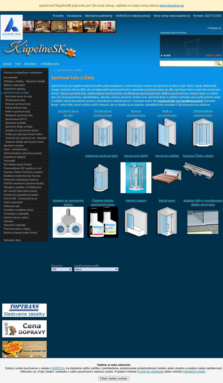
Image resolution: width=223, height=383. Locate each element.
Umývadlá (9, 160)
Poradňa (58, 15)
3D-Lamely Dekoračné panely (21, 191)
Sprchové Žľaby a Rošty (19, 126)
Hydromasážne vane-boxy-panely (23, 153)
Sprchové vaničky (14, 145)
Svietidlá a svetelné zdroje (19, 210)
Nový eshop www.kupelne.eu (172, 15)
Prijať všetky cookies (113, 378)
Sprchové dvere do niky (18, 96)
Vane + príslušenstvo (16, 149)
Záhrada (8, 221)
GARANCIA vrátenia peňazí (133, 15)
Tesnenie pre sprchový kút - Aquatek (26, 138)
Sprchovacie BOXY (16, 119)
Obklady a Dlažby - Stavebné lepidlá (24, 81)
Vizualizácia (74, 15)
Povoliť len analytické (150, 371)
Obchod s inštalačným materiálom (23, 72)
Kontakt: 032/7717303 (207, 15)
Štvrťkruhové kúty (15, 100)
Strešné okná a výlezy (16, 217)
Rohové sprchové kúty (18, 104)
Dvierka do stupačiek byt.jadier (21, 194)
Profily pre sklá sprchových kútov (24, 134)
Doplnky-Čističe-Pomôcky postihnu (23, 172)
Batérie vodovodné (14, 85)
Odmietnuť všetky (194, 371)
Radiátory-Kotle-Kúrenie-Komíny (22, 175)
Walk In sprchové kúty (17, 111)
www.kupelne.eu (171, 5)
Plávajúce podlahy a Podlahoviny (22, 187)
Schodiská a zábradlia (16, 213)
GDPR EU (58, 368)
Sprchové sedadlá (15, 123)
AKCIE (7, 64)
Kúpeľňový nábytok (15, 157)
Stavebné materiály (15, 225)
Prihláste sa (214, 28)
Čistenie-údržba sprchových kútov (24, 141)
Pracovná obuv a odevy (17, 228)
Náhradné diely (12, 240)
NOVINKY (30, 64)
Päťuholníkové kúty (16, 107)
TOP (18, 64)
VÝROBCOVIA (49, 64)
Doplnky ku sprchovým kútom (22, 130)
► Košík (166, 55)
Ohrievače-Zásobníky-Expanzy (21, 179)
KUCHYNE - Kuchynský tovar (20, 198)
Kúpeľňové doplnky (15, 88)
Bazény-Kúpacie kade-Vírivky (20, 232)
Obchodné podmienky (99, 15)
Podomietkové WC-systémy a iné (23, 168)
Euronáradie (11, 77)
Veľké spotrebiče (13, 202)
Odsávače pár (12, 206)
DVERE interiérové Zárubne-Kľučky (24, 183)
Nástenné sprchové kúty (19, 115)
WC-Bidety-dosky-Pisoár (18, 164)
